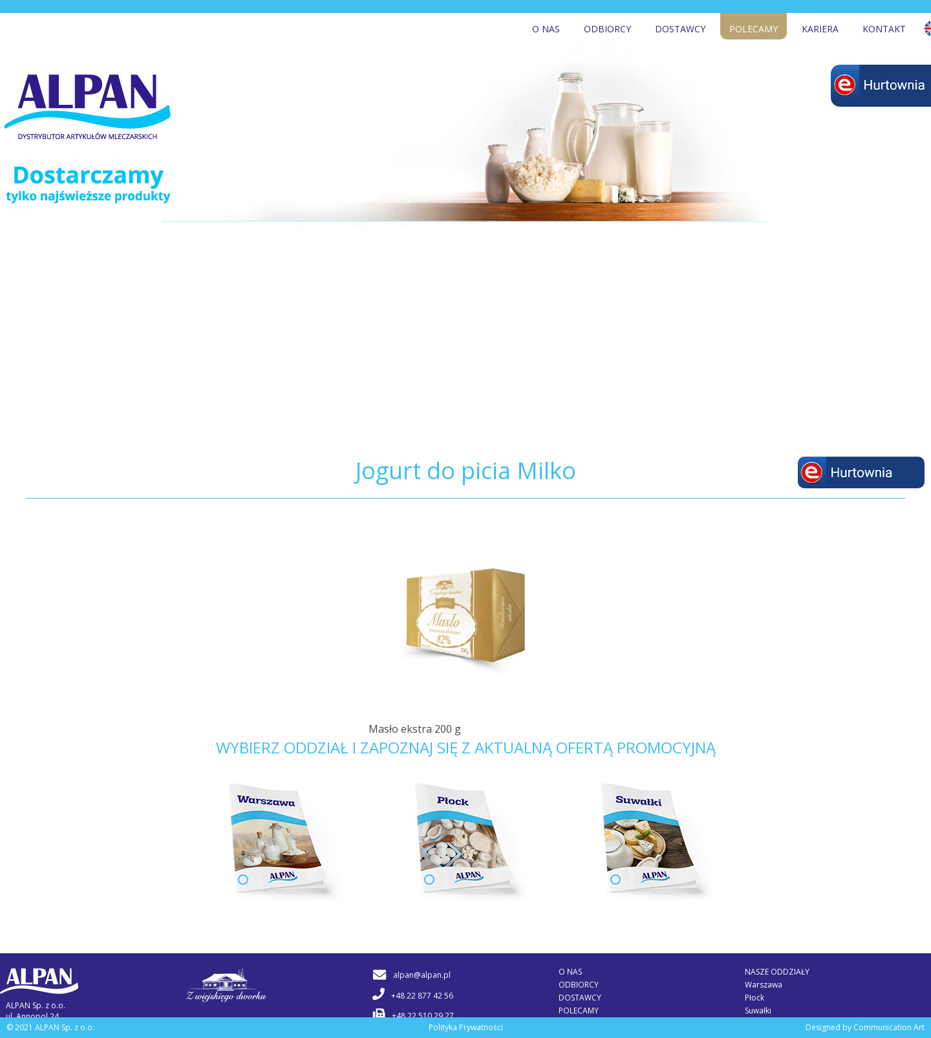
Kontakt (884, 29)
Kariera (820, 29)
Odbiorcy (607, 29)
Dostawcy (680, 29)
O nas (546, 29)
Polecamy (753, 29)
